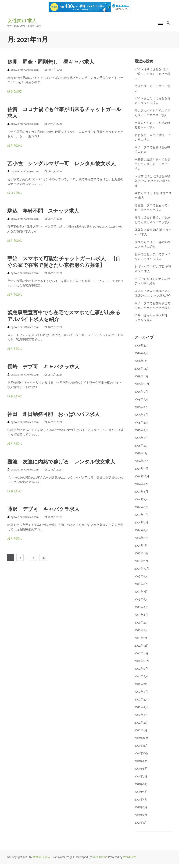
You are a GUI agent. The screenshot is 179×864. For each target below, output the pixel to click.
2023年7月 (141, 591)
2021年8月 (141, 768)
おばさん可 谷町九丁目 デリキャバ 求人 (153, 269)
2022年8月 (141, 676)
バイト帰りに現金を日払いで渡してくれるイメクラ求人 (152, 74)
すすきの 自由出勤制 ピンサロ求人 (152, 137)
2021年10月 (142, 753)
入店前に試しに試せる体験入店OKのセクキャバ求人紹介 (153, 181)
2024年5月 (141, 514)
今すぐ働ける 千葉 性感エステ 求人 (153, 195)
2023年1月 (141, 638)
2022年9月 (141, 668)
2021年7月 (141, 776)
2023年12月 (142, 553)
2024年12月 (142, 461)
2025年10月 (142, 384)
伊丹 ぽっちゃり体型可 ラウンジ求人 (152, 318)
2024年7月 (141, 499)
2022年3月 (141, 715)
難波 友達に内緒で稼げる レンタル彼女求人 (61, 462)
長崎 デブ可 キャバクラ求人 (43, 367)
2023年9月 (141, 576)
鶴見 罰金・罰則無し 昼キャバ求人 (50, 62)
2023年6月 (141, 599)
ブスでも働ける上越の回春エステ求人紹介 (152, 244)
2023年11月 (141, 561)
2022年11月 (141, 653)
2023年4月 (141, 614)
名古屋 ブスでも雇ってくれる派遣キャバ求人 (152, 208)
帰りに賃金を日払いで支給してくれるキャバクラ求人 (152, 220)
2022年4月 (141, 707)
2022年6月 (141, 691)
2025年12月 (142, 368)
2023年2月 (141, 630)
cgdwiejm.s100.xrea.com (25, 70)
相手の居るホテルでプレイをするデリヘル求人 (152, 256)
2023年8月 (141, 584)
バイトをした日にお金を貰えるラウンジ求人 (152, 100)
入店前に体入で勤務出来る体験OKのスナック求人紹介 (153, 293)
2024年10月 (142, 476)
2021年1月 (141, 822)
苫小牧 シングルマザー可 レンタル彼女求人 (61, 164)
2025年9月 (141, 391)
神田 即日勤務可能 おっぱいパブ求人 (53, 414)
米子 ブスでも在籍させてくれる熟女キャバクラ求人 (152, 305)
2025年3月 (141, 437)
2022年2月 (141, 722)
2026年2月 (141, 353)
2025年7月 (141, 407)
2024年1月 (141, 545)
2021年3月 (141, 807)
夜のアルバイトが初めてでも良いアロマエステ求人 (152, 113)
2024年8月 (141, 491)
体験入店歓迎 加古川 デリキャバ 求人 (153, 232)
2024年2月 (141, 538)
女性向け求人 (22, 20)
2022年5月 (141, 699)
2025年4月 (141, 430)
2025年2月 (141, 445)
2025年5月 (141, 422)
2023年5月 (141, 607)
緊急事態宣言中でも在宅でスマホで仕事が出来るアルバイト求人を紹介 (63, 316)
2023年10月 (142, 568)
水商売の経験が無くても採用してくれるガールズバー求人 (152, 164)
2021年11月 (141, 745)
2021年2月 (141, 815)
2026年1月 (141, 361)
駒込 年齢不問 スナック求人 (43, 211)
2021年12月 (141, 738)
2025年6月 (141, 414)
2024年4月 (141, 522)
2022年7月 (141, 684)
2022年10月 (142, 661)
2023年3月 (141, 622)
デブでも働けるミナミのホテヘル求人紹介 (152, 281)
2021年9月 (141, 761)
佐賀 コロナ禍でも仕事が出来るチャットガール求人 (64, 113)
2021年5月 (141, 791)
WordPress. (130, 857)
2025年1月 (141, 453)
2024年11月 (142, 468)
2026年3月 (141, 345)
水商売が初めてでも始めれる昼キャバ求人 (152, 125)
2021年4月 (141, 799)
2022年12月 (142, 645)
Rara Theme (99, 857)
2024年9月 (141, 484)
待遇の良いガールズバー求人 (152, 88)
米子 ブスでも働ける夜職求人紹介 (152, 149)
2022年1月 (141, 730)
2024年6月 (141, 507)
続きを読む (14, 91)
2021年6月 (141, 784)
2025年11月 (141, 376)
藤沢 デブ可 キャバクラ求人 (43, 509)
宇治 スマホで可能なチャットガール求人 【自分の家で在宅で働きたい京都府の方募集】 (64, 262)
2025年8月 (141, 399)
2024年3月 (141, 530)
